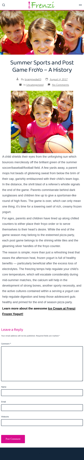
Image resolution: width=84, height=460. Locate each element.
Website (5, 416)
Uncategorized (34, 85)
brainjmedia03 (33, 79)
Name (3, 387)
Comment (6, 343)
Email (3, 401)
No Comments (60, 85)
